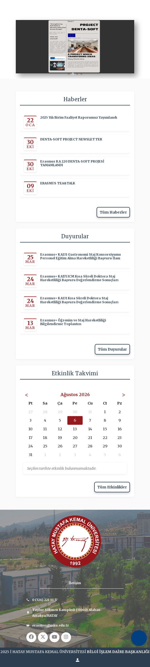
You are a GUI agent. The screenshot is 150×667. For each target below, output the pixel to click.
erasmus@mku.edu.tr (50, 625)
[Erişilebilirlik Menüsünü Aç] (139, 638)
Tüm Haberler (113, 212)
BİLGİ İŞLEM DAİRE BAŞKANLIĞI (118, 651)
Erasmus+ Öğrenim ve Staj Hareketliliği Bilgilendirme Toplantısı (73, 322)
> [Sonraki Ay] (123, 394)
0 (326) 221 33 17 (44, 600)
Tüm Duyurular (112, 349)
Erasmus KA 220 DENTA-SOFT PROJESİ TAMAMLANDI (72, 163)
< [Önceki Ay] (26, 394)
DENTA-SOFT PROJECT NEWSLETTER (71, 139)
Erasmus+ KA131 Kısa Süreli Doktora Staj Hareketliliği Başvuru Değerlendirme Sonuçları (79, 300)
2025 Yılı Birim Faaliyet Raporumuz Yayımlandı (78, 117)
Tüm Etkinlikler (112, 487)
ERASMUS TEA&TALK (57, 183)
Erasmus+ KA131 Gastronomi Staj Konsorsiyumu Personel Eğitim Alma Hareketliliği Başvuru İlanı (80, 256)
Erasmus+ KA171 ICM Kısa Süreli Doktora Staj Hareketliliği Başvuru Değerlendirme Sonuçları (79, 278)
